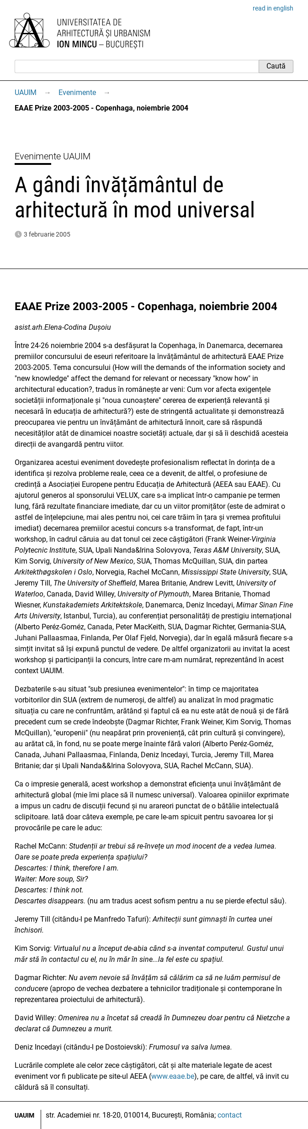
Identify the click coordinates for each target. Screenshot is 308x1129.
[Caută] (137, 66)
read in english (273, 8)
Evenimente (77, 92)
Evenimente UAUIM (52, 156)
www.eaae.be (172, 1076)
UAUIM (26, 92)
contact (230, 1115)
